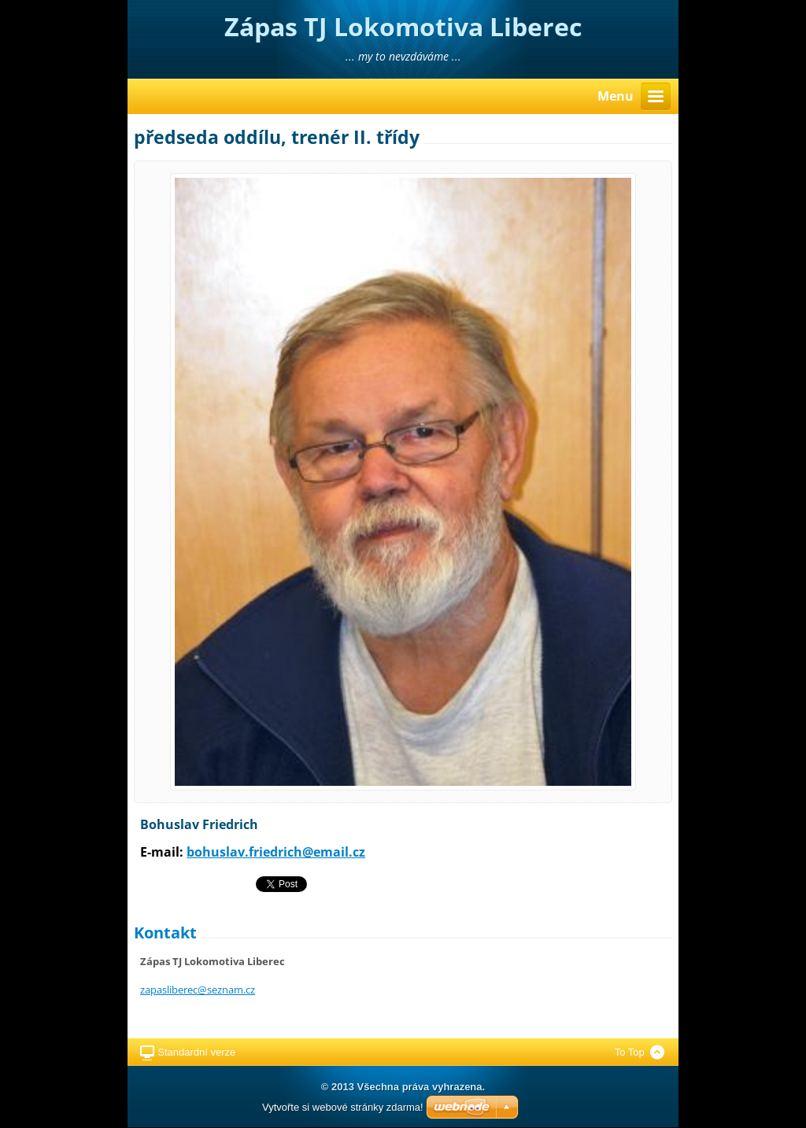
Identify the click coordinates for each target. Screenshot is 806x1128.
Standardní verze (196, 1052)
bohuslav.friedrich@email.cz (276, 852)
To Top (630, 1052)
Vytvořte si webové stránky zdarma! (342, 1107)
